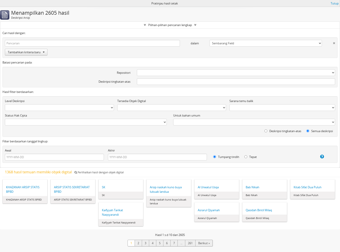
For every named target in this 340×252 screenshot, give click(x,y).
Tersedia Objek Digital (131, 101)
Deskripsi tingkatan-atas (114, 82)
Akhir (111, 150)
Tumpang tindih (226, 157)
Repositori (123, 73)
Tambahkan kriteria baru (26, 52)
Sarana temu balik (241, 101)
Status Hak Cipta (16, 115)
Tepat (250, 157)
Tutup (335, 3)
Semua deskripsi (319, 131)
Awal (8, 150)
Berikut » (204, 243)
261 (190, 243)
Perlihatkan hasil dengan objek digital (99, 172)
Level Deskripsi (15, 101)
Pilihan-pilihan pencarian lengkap (170, 25)
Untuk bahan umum (186, 115)
